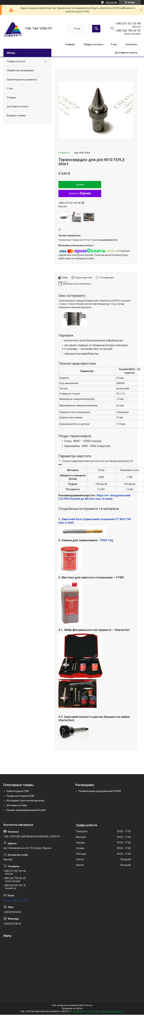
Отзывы (11, 97)
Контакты (131, 44)
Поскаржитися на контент (83, 1011)
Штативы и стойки (17, 805)
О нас (114, 44)
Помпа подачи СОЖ (18, 791)
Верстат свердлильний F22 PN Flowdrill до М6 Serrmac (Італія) (94, 497)
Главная (70, 44)
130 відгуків (111, 2)
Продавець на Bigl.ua (72, 1008)
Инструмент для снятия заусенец (25, 800)
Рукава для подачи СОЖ (20, 796)
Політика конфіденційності (111, 1011)
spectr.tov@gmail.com (15, 900)
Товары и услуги (92, 44)
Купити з (80, 193)
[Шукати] (96, 28)
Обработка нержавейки (20, 70)
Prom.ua (88, 1005)
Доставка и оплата (126, 52)
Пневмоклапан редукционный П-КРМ (100, 791)
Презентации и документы (22, 79)
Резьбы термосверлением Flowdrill (26, 810)
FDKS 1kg (106, 540)
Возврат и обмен (16, 115)
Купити (80, 184)
